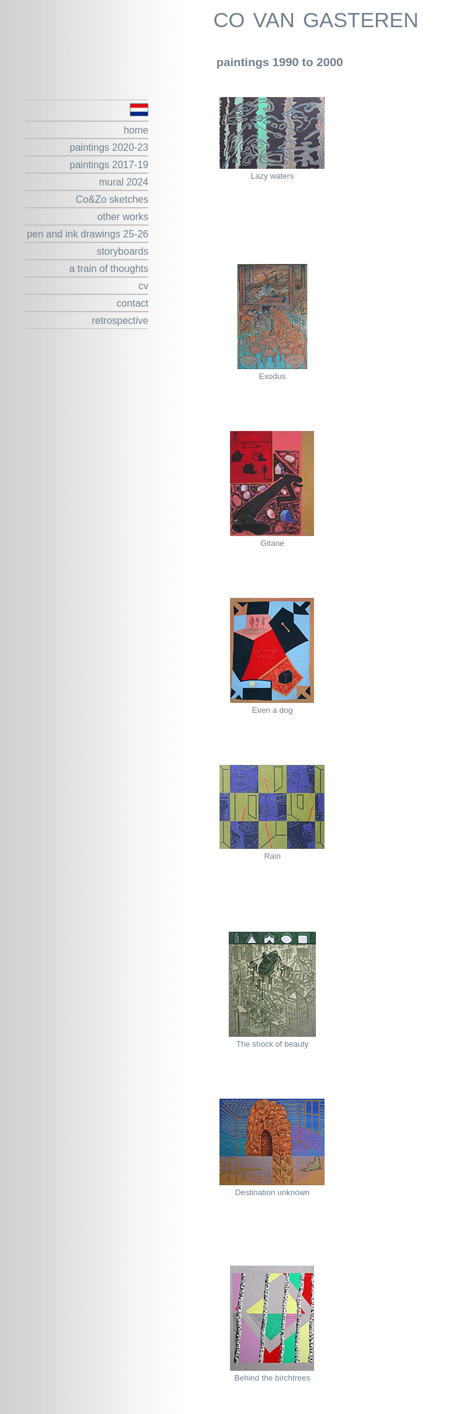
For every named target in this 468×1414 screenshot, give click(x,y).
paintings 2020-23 (109, 147)
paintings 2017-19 (109, 165)
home (136, 130)
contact (132, 303)
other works (122, 216)
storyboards (122, 251)
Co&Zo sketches (112, 199)
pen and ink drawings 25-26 (87, 234)
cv (143, 286)
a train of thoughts (108, 268)
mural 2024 (123, 182)
